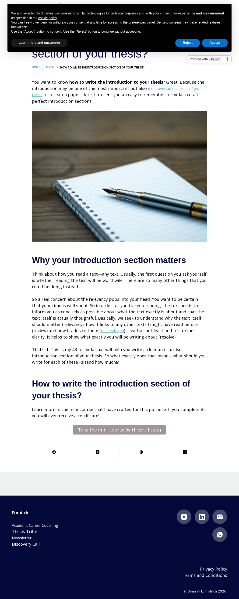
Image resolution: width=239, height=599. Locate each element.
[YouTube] (184, 516)
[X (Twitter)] (98, 452)
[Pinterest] (141, 452)
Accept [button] (214, 42)
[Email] (219, 516)
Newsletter (23, 537)
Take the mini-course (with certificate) (119, 429)
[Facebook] (54, 452)
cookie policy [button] (47, 18)
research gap (114, 330)
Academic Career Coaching (38, 525)
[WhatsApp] (219, 534)
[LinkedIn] (185, 452)
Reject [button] (188, 42)
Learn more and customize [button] (39, 42)
